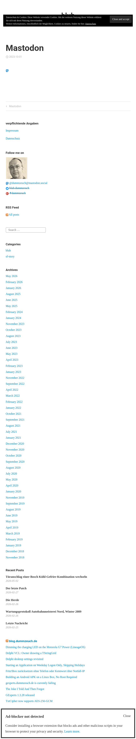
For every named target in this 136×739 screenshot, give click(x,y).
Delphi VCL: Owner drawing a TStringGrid (31, 653)
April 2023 (12, 359)
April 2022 (12, 389)
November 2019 (15, 497)
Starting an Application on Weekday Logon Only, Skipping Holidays (45, 665)
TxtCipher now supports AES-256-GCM (29, 701)
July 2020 (11, 473)
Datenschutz (13, 138)
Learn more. (72, 731)
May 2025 (11, 306)
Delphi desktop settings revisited (24, 659)
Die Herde (12, 600)
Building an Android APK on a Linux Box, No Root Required (41, 677)
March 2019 (13, 533)
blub (8, 250)
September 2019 (15, 503)
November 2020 (15, 449)
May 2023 (11, 353)
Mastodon (14, 106)
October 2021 (14, 413)
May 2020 (11, 479)
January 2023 (13, 371)
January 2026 (13, 288)
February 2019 (14, 539)
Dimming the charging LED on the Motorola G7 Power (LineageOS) (45, 647)
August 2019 (13, 509)
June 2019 (11, 515)
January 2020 (13, 491)
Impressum (12, 130)
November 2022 (15, 377)
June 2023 (11, 347)
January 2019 (13, 545)
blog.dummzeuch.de (23, 641)
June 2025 (11, 299)
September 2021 (15, 419)
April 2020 (12, 485)
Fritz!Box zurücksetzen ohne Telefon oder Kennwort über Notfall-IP (45, 671)
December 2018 (15, 551)
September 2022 (15, 383)
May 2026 (11, 276)
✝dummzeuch (16, 193)
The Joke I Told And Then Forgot (25, 688)
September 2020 (15, 461)
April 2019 (12, 527)
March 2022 (13, 395)
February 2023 (14, 365)
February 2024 (14, 311)
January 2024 (13, 317)
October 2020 (14, 455)
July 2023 (11, 341)
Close (127, 716)
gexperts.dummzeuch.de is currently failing (31, 683)
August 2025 (13, 293)
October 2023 (14, 329)
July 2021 (11, 431)
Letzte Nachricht (17, 623)
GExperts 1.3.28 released (20, 695)
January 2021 (13, 437)
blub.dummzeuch (17, 188)
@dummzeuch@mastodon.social (26, 183)
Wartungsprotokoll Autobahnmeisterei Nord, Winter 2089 (43, 611)
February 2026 (14, 282)
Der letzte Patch (16, 588)
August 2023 (13, 335)
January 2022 (13, 407)
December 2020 (15, 443)
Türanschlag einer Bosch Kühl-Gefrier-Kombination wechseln (46, 576)
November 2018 (15, 557)
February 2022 (14, 401)
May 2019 (11, 521)
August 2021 (13, 425)
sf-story (10, 256)
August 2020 (13, 467)
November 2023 (15, 323)
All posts (12, 214)
